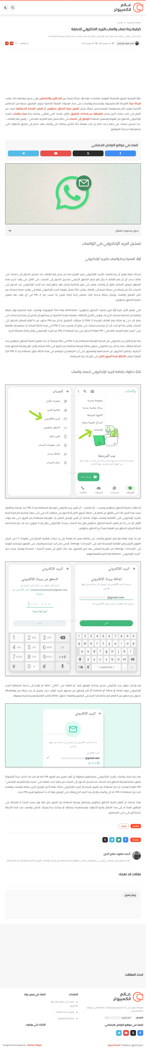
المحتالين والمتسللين (50, 98)
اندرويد (52, 7)
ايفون (46, 7)
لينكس (65, 7)
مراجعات (39, 7)
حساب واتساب (20, 113)
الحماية (72, 7)
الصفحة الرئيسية (134, 22)
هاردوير (31, 7)
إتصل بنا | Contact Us (67, 1012)
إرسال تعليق (130, 895)
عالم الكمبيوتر (114, 1045)
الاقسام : (139, 1018)
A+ (12, 43)
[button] (125, 839)
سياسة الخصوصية (68, 1018)
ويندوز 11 (88, 7)
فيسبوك (79, 7)
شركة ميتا (135, 103)
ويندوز (95, 7)
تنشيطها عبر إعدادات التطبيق (87, 113)
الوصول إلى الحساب (79, 118)
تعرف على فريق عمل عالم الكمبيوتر (64, 1004)
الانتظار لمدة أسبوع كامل (112, 356)
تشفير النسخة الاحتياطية (29, 108)
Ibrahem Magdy (34, 1045)
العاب (58, 7)
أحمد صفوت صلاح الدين (125, 43)
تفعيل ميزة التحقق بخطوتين (63, 108)
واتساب (120, 22)
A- (7, 43)
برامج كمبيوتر (104, 7)
